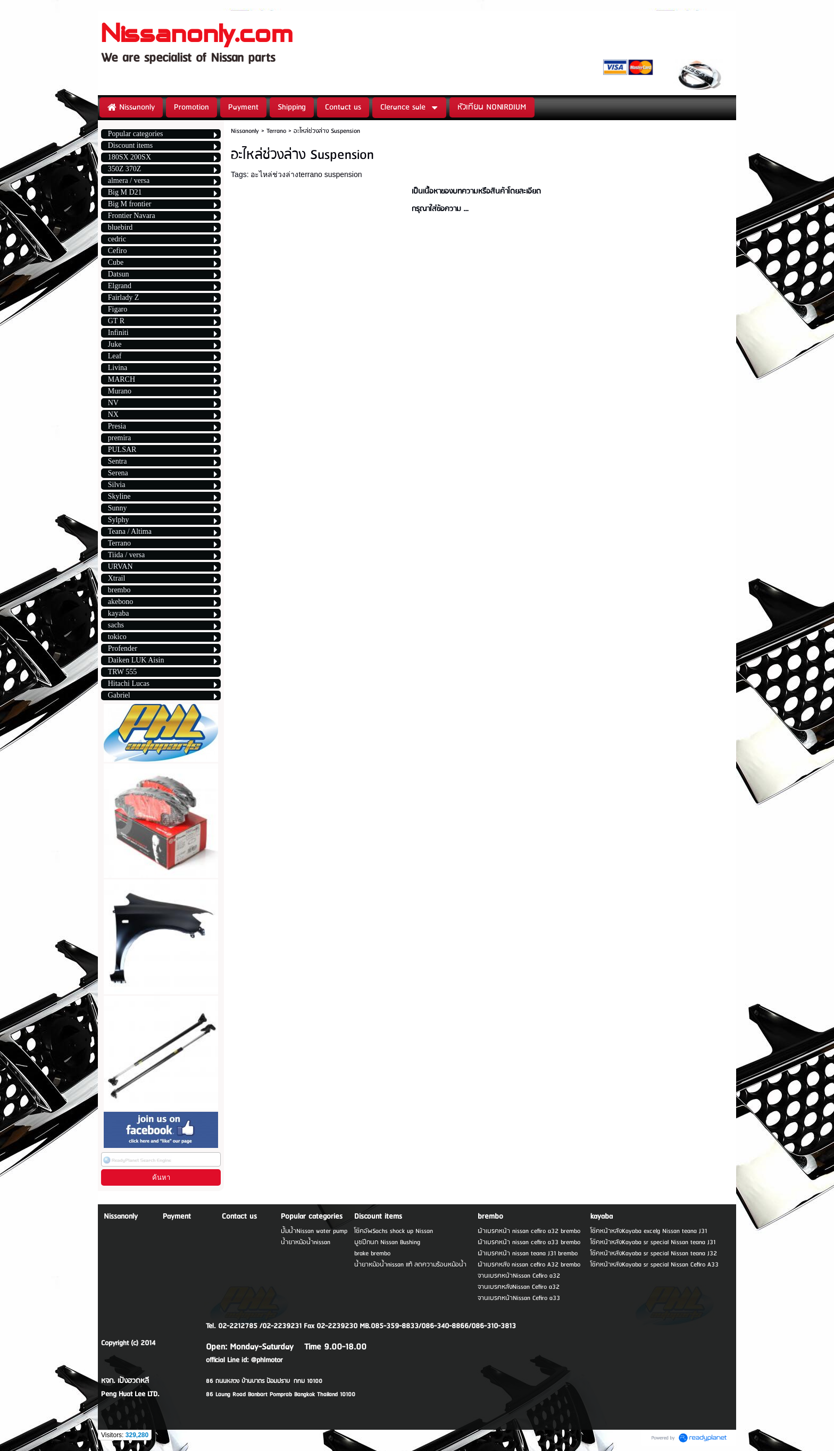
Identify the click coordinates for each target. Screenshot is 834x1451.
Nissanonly (245, 131)
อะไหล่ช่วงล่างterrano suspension (306, 174)
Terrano (276, 131)
